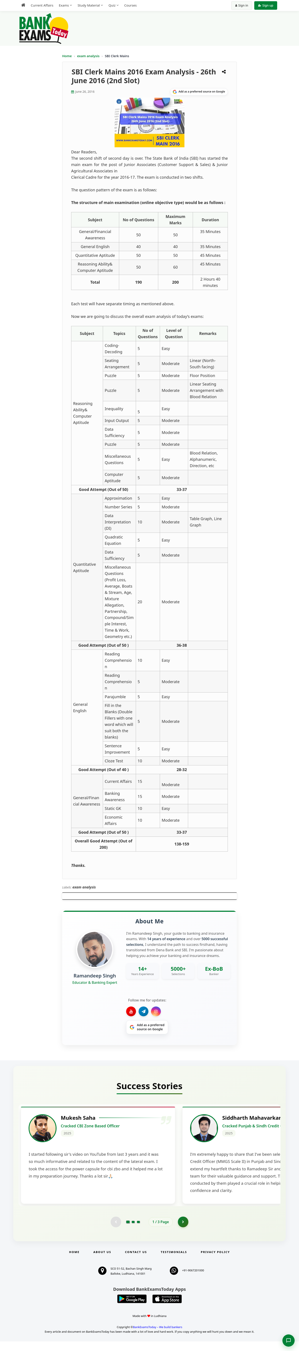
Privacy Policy (215, 1262)
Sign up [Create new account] (265, 5)
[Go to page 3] (138, 1231)
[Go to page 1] (128, 1231)
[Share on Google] (199, 92)
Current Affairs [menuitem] (42, 5)
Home (67, 56)
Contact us (136, 1262)
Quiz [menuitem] (111, 5)
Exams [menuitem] (64, 5)
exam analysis (88, 56)
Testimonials (174, 1262)
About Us (102, 1262)
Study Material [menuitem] (88, 5)
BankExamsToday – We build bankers (157, 1337)
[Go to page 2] (133, 1231)
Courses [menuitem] (130, 5)
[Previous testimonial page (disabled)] (115, 1231)
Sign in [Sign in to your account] (241, 5)
